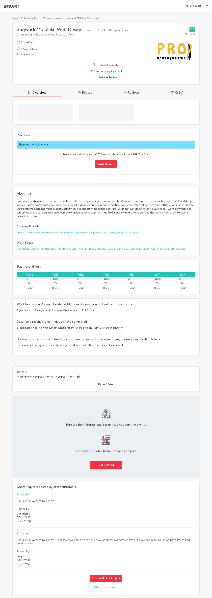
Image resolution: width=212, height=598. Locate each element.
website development (43, 248)
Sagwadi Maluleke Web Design (83, 18)
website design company (93, 248)
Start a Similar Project (106, 578)
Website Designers (53, 18)
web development (67, 248)
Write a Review (106, 77)
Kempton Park (31, 18)
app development (176, 248)
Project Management (29, 232)
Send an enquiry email (106, 71)
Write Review (106, 164)
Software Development (87, 232)
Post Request (193, 5)
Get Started (106, 464)
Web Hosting (109, 232)
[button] (207, 6)
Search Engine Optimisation (57, 232)
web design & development (123, 248)
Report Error (106, 384)
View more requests (106, 587)
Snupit (15, 18)
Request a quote (106, 65)
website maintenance (152, 248)
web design (23, 248)
